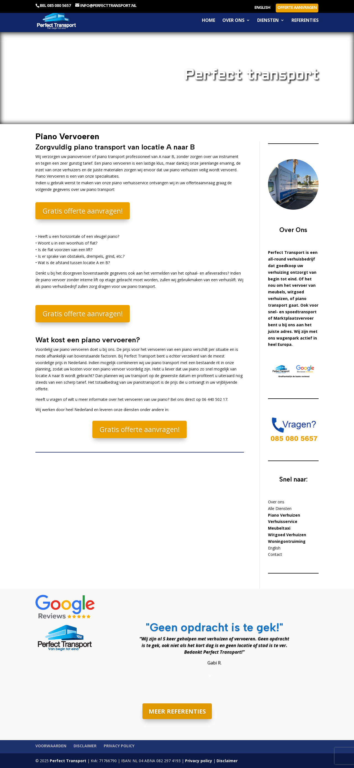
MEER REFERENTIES (177, 711)
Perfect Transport (67, 760)
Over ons (233, 20)
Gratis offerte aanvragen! (82, 210)
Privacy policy (119, 745)
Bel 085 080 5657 (55, 5)
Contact (275, 554)
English (262, 7)
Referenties (305, 20)
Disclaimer (85, 745)
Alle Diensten (279, 508)
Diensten (268, 20)
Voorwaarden (50, 745)
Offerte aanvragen (297, 7)
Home (208, 20)
